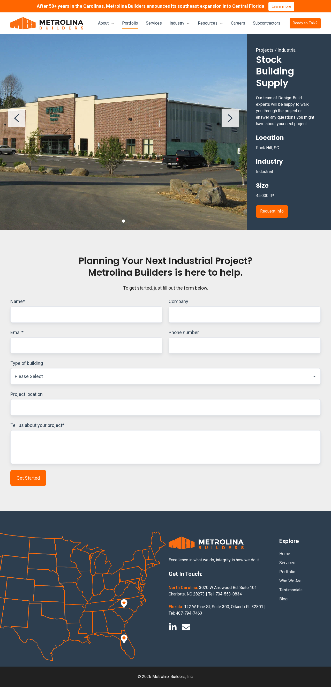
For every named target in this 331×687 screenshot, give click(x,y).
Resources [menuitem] (207, 23)
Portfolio (287, 572)
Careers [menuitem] (238, 23)
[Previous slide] (16, 118)
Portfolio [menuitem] (130, 23)
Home (284, 553)
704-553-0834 (228, 594)
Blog (283, 599)
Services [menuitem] (154, 23)
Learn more (281, 6)
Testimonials (291, 590)
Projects (265, 50)
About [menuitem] (103, 23)
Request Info (272, 211)
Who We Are (290, 581)
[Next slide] (230, 118)
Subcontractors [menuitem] (266, 23)
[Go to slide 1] (123, 221)
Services (287, 562)
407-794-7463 (189, 613)
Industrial (287, 50)
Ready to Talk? (305, 23)
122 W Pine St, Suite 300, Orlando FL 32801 (223, 607)
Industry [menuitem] (177, 23)
